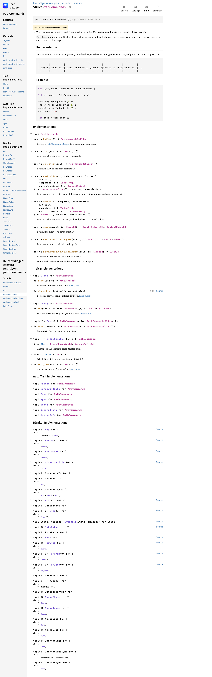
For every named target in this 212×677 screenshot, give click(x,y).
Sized (55, 435)
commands (76, 3)
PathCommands (49, 133)
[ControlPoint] (75, 186)
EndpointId (97, 227)
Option (108, 239)
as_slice (48, 163)
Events (45, 214)
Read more (74, 285)
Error (106, 308)
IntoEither (52, 527)
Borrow (49, 440)
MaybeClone (52, 597)
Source (159, 291)
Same (48, 537)
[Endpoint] (66, 182)
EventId (71, 227)
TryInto (54, 564)
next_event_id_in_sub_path (60, 251)
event (46, 227)
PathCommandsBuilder (74, 139)
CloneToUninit (54, 462)
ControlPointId (116, 227)
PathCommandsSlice (80, 163)
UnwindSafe (48, 415)
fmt (40, 308)
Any (47, 429)
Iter (66, 151)
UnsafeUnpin (49, 409)
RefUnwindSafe (50, 388)
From (49, 321)
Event (85, 227)
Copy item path (70, 7)
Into (52, 510)
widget (42, 3)
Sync (44, 399)
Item (43, 344)
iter (46, 151)
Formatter (70, 308)
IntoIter (46, 354)
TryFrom (54, 553)
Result (92, 308)
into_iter (44, 364)
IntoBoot (70, 521)
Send (44, 394)
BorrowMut (51, 451)
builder (48, 139)
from (40, 326)
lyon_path (65, 3)
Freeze (45, 383)
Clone (44, 275)
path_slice (50, 176)
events (47, 201)
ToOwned (50, 542)
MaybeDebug (52, 607)
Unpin (44, 404)
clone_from (44, 291)
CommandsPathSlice (52, 189)
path (56, 3)
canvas (49, 3)
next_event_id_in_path (57, 239)
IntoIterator (55, 338)
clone (41, 280)
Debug (44, 303)
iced (12, 4)
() (98, 308)
